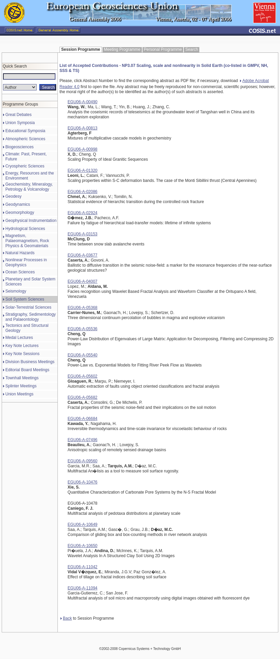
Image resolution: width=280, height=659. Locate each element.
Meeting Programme (122, 49)
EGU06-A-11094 (82, 588)
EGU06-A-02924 (82, 212)
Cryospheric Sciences (24, 166)
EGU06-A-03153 (82, 234)
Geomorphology (19, 212)
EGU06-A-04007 (82, 281)
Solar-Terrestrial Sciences (28, 307)
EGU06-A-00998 (82, 149)
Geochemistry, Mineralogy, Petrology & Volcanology (29, 187)
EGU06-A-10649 (82, 524)
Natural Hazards (20, 252)
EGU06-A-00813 (82, 128)
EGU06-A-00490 (82, 102)
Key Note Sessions (22, 353)
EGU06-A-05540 (82, 355)
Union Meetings (19, 394)
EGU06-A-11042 (82, 567)
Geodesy (13, 196)
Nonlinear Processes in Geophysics (26, 262)
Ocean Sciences (20, 272)
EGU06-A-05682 (82, 397)
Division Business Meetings (29, 361)
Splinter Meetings (21, 386)
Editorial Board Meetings (27, 369)
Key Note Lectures (22, 345)
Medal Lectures (19, 337)
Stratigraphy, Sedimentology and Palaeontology (30, 317)
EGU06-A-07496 (82, 439)
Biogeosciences (19, 147)
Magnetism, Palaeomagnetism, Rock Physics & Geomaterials (27, 240)
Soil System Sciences (24, 299)
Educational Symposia (25, 130)
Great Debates (18, 114)
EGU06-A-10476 (82, 482)
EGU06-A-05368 (82, 307)
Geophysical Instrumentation (30, 220)
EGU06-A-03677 (82, 255)
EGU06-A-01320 (82, 170)
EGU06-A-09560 (82, 461)
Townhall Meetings (22, 378)
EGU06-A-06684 (82, 418)
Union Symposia (20, 122)
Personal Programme (163, 49)
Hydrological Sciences (25, 228)
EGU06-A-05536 (82, 328)
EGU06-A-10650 (82, 545)
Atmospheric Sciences (25, 139)
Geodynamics (17, 204)
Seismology (15, 291)
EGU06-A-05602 (82, 376)
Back (66, 618)
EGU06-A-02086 (82, 191)
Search (191, 49)
